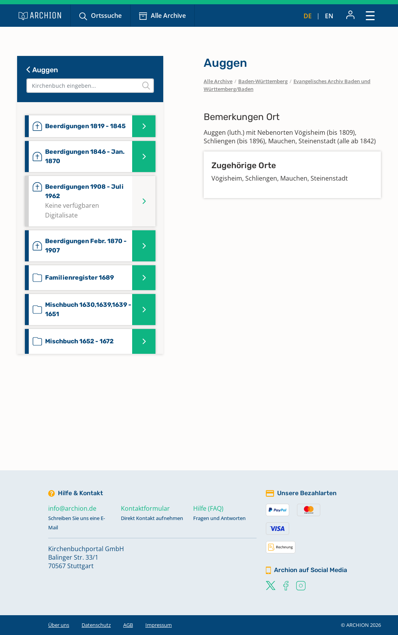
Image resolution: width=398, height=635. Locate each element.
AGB (128, 624)
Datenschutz (96, 624)
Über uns (58, 624)
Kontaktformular (145, 508)
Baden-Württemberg (263, 81)
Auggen (42, 70)
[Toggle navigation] (370, 15)
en (329, 16)
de (308, 16)
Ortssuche (106, 15)
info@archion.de (72, 508)
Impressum (158, 624)
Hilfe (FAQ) (208, 508)
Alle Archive (168, 15)
